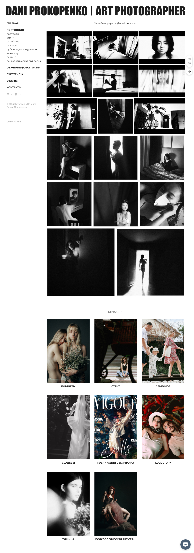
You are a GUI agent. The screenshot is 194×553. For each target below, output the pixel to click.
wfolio (18, 121)
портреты (13, 33)
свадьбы (12, 45)
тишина (11, 57)
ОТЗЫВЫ (12, 80)
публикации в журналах (22, 49)
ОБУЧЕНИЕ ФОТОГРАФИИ (23, 67)
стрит (10, 37)
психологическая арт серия (24, 60)
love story (12, 53)
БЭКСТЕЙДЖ (15, 74)
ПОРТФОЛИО (15, 29)
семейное (13, 41)
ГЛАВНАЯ (13, 23)
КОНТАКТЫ (14, 87)
